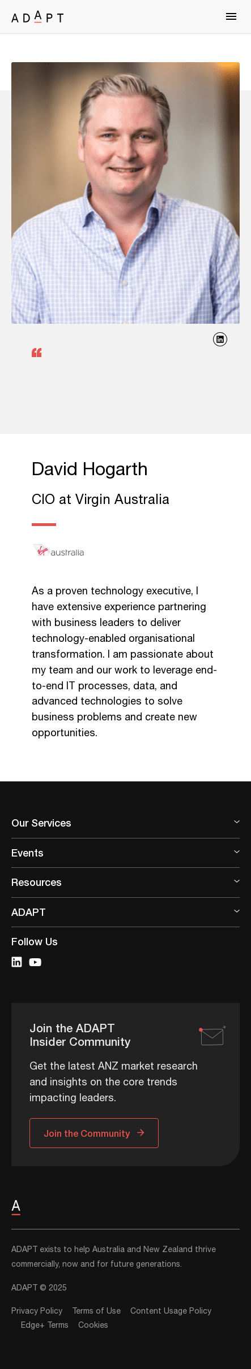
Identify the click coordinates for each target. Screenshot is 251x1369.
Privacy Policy (36, 1311)
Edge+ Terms (45, 1325)
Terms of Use (96, 1311)
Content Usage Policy (170, 1311)
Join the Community (87, 1133)
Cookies (93, 1325)
